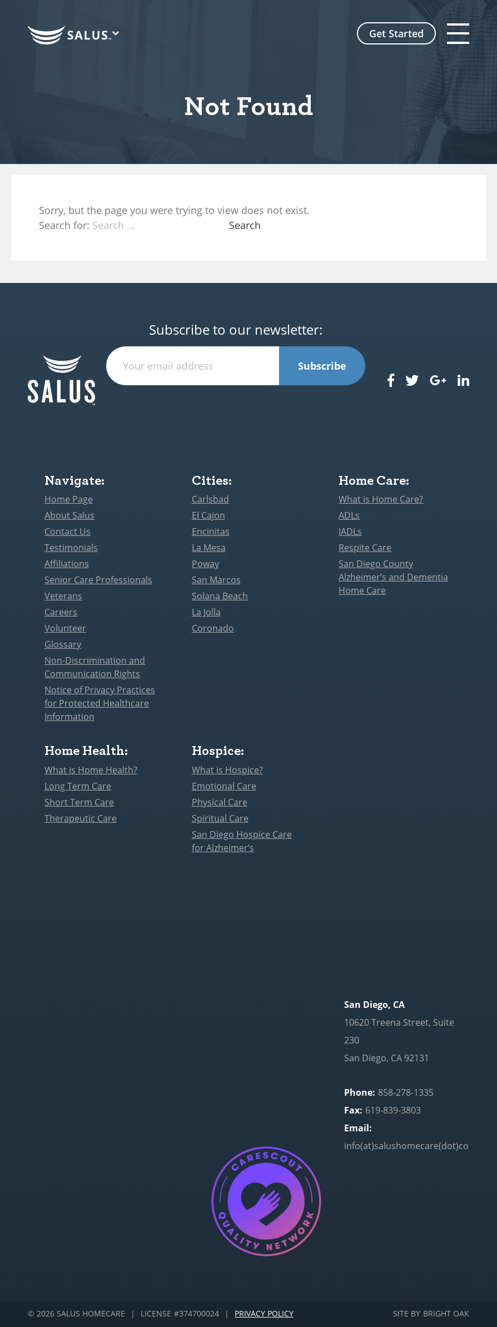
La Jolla (206, 612)
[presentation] (235, 407)
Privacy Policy (264, 1314)
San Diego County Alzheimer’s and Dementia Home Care (393, 577)
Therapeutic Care (80, 818)
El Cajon (208, 515)
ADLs (349, 515)
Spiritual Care (220, 818)
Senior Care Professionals (98, 580)
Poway (205, 564)
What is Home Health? (90, 770)
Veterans (63, 596)
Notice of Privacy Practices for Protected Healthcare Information (99, 703)
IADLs (350, 531)
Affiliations (66, 564)
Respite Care (365, 547)
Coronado (213, 628)
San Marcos (216, 580)
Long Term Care (77, 786)
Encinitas (211, 531)
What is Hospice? (227, 770)
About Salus (69, 515)
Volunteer (65, 628)
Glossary (62, 644)
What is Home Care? (381, 499)
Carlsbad (210, 499)
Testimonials (71, 547)
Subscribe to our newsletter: (235, 330)
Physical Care (219, 802)
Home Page (68, 499)
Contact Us (67, 531)
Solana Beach (220, 596)
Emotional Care (224, 786)
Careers (60, 612)
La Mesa (209, 547)
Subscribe (322, 365)
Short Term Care (79, 802)
